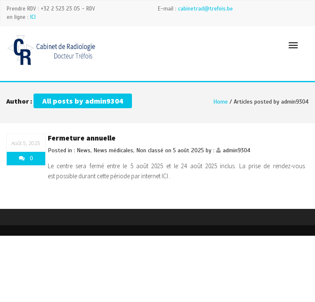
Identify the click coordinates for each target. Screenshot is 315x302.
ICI (33, 17)
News (83, 150)
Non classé (149, 150)
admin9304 (236, 150)
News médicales (113, 150)
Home (220, 101)
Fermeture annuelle (82, 138)
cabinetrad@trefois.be (205, 8)
